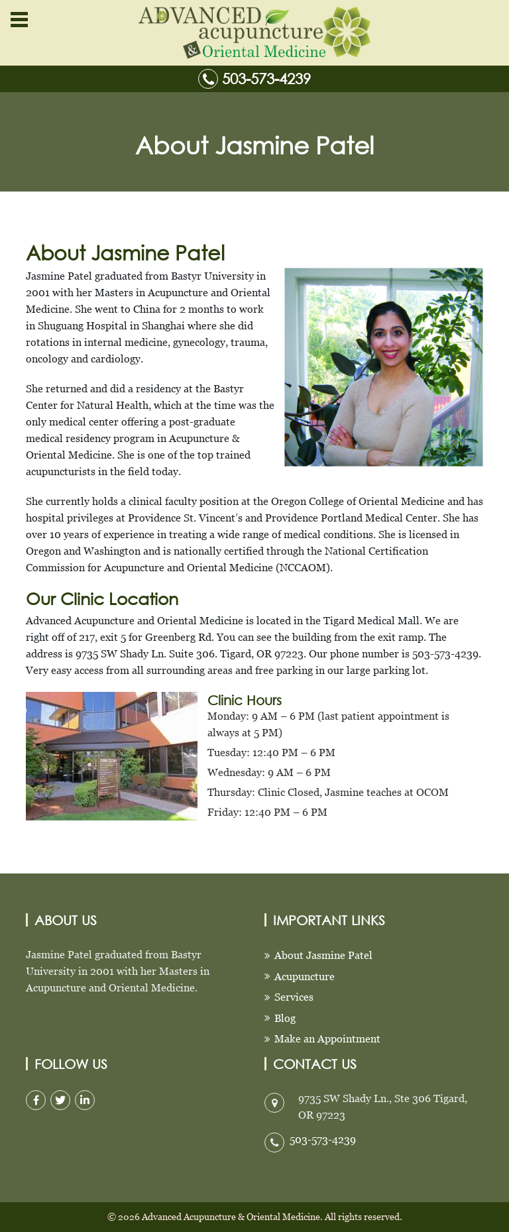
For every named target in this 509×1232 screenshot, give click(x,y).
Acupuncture (304, 976)
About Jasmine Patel (323, 955)
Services (293, 997)
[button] (18, 20)
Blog (285, 1018)
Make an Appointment (327, 1039)
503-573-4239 (266, 78)
